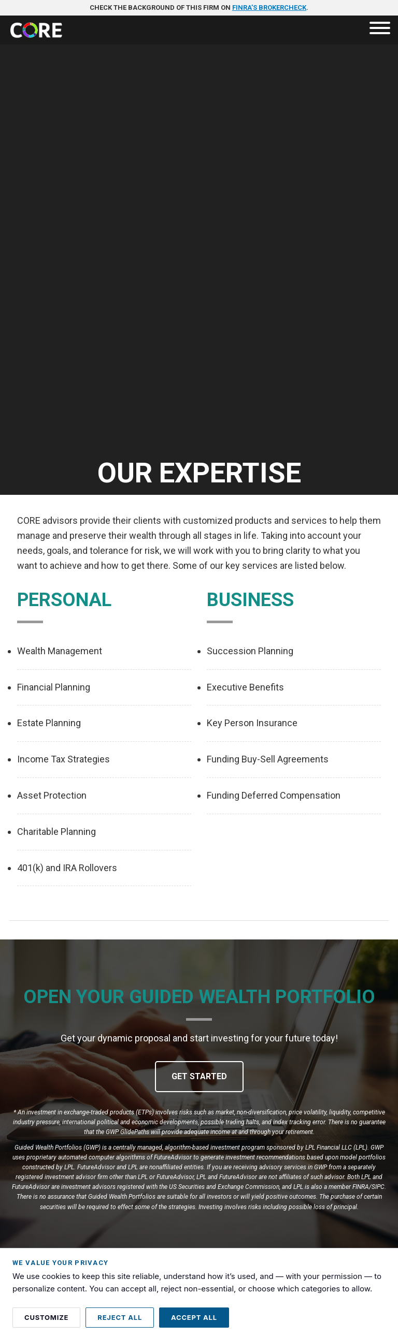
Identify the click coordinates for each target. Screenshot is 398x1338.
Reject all (119, 1317)
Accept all (194, 1317)
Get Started (199, 1076)
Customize (46, 1317)
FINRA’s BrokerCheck (269, 7)
